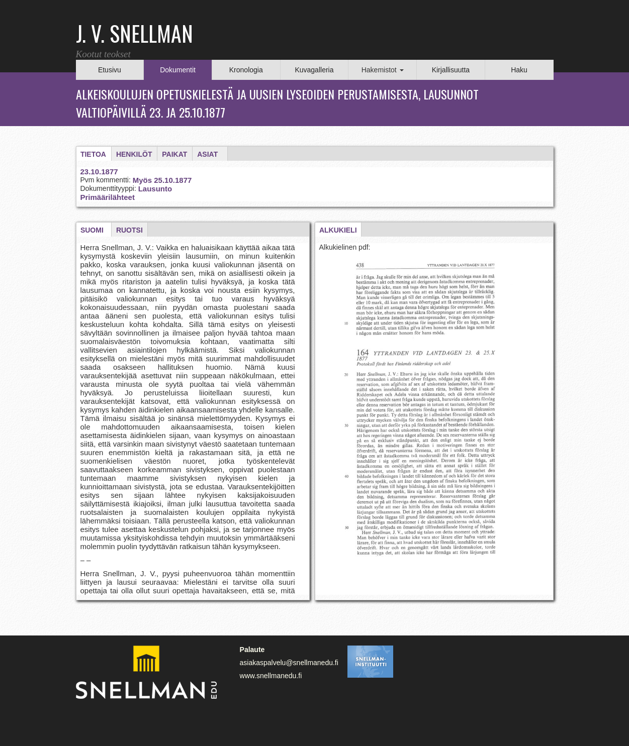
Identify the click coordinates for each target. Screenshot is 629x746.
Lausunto (155, 188)
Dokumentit (178, 70)
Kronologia (246, 70)
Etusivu (109, 70)
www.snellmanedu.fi (271, 676)
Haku (519, 70)
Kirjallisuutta (451, 70)
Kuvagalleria (314, 70)
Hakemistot (383, 70)
